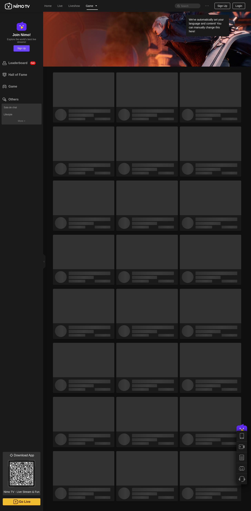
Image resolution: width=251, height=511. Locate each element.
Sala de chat (10, 107)
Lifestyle (8, 114)
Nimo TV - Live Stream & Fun (21, 472)
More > (21, 121)
